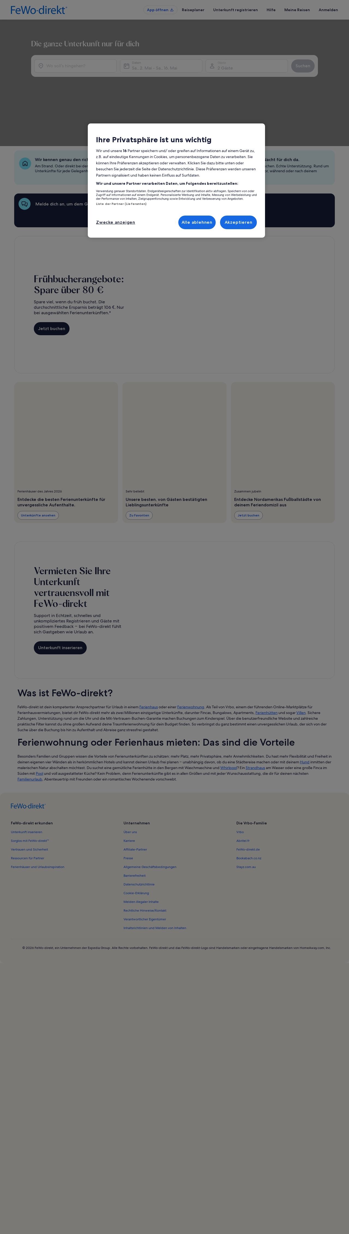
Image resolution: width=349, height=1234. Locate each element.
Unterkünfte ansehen (38, 472)
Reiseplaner (193, 9)
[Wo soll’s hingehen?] (64, 95)
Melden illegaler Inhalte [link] (141, 858)
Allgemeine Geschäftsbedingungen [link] (150, 823)
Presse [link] (128, 814)
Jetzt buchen (51, 285)
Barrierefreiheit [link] (135, 832)
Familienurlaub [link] (29, 735)
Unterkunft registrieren (235, 9)
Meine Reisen (297, 9)
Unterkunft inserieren (60, 604)
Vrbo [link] (240, 788)
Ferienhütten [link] (266, 669)
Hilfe (271, 9)
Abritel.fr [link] (242, 797)
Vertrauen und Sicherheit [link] (29, 806)
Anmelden (328, 9)
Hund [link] (304, 718)
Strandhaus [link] (255, 724)
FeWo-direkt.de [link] (248, 806)
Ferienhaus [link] (148, 663)
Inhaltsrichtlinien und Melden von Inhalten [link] (155, 884)
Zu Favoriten (139, 472)
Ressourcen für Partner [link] (27, 814)
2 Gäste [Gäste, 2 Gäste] (231, 98)
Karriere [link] (129, 797)
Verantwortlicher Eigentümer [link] (145, 875)
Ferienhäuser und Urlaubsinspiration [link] (37, 823)
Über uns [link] (130, 788)
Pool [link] (39, 729)
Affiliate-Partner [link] (135, 806)
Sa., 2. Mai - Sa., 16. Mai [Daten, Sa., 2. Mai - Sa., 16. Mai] (149, 98)
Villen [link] (301, 669)
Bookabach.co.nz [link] (248, 814)
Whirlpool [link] (228, 724)
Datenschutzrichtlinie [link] (139, 841)
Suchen (319, 95)
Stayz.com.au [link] (246, 823)
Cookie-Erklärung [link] (136, 849)
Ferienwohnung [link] (190, 663)
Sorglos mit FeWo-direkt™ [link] (30, 797)
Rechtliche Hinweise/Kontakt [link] (145, 867)
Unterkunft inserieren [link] (26, 788)
